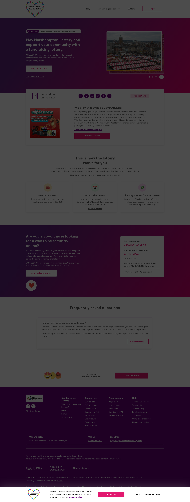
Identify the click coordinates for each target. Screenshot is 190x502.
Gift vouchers (91, 405)
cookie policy (75, 497)
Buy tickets (90, 402)
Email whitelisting (139, 412)
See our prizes (95, 208)
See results (140, 96)
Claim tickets (90, 408)
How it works (90, 415)
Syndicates (90, 422)
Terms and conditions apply (88, 129)
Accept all (111, 494)
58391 (60, 480)
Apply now (113, 402)
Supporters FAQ (92, 412)
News (63, 410)
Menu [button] (131, 9)
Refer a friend (91, 425)
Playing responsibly (140, 422)
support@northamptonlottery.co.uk (126, 440)
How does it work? (35, 76)
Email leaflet (114, 408)
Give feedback (132, 375)
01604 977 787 (95, 440)
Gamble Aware (115, 459)
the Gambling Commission (132, 477)
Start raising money (41, 273)
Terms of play (138, 408)
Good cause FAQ (116, 412)
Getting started (116, 415)
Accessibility (137, 415)
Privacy (64, 414)
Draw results (90, 419)
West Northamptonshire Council (72, 477)
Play (88, 9)
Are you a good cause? (109, 9)
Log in (152, 8)
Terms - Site (137, 405)
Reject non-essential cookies (148, 494)
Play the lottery (39, 68)
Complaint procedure (141, 419)
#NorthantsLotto (33, 411)
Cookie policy (67, 417)
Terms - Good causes (142, 402)
